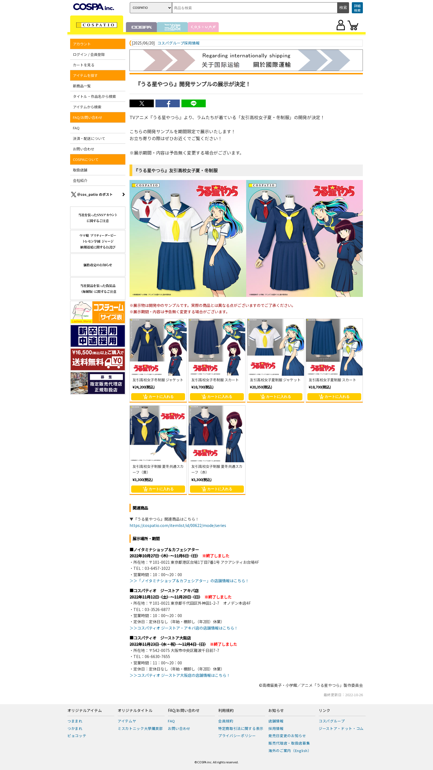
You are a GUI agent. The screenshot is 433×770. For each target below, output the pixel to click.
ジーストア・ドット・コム (341, 728)
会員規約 (225, 721)
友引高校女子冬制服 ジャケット (158, 379)
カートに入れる (158, 396)
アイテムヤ (127, 721)
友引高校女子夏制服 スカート (332, 379)
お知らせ (276, 710)
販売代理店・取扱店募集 (289, 743)
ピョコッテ (76, 735)
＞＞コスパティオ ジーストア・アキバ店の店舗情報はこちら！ (184, 628)
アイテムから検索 (87, 106)
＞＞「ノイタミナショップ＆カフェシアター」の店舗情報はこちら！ (189, 580)
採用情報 (276, 728)
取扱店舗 (80, 170)
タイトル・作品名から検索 (94, 96)
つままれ (75, 721)
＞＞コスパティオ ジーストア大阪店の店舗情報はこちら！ (180, 675)
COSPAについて (86, 159)
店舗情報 (276, 721)
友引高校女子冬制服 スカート (215, 379)
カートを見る (83, 64)
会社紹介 (80, 180)
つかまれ (75, 728)
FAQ (76, 127)
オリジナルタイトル (135, 710)
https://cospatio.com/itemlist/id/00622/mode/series (178, 525)
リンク (324, 710)
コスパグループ (332, 721)
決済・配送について (89, 138)
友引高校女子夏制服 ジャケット (275, 379)
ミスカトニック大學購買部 (140, 728)
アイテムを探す (85, 75)
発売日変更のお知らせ (287, 735)
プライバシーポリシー (237, 735)
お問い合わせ (83, 149)
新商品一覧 (82, 85)
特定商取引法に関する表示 (240, 728)
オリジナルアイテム (84, 710)
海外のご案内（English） (289, 750)
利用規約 (226, 710)
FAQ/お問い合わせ (87, 117)
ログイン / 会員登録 (89, 54)
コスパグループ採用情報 (178, 43)
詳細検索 (357, 7)
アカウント (82, 43)
